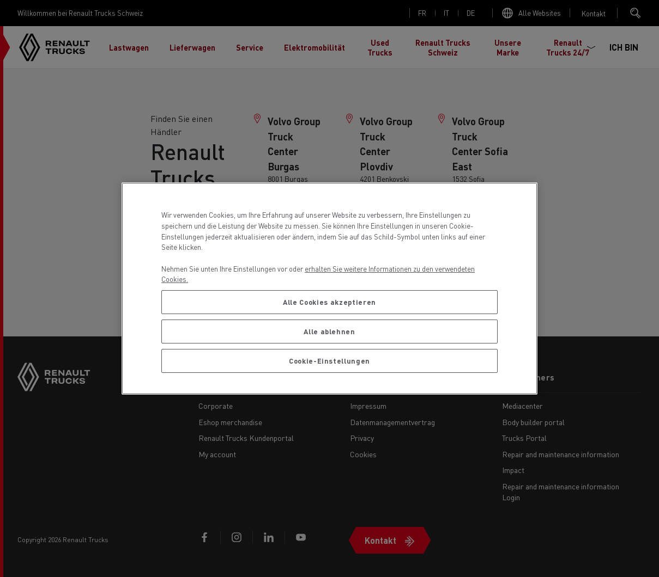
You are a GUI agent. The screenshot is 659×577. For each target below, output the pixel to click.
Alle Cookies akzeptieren (329, 301)
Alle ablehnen (329, 331)
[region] (329, 288)
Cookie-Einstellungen (329, 360)
